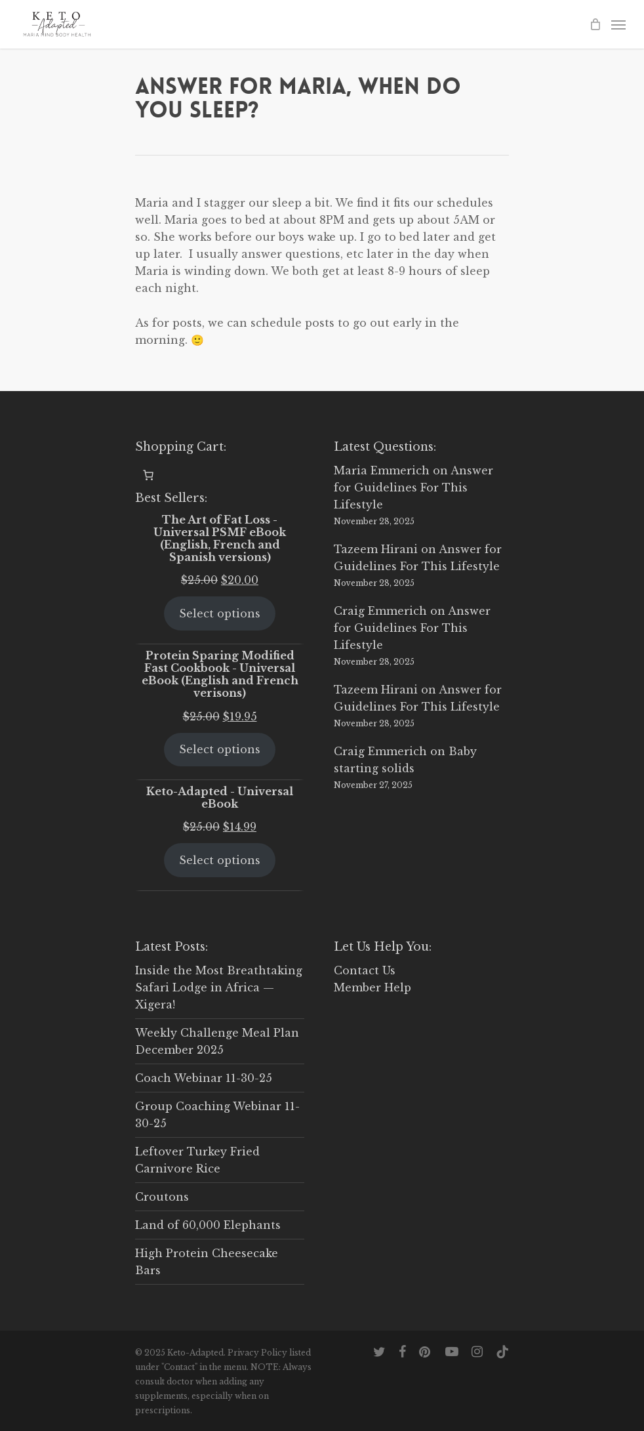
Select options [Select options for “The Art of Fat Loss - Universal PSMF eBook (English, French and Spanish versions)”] (219, 613)
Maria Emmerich (382, 470)
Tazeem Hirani (376, 549)
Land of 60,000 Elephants (208, 1225)
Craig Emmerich (380, 610)
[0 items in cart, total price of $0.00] (148, 475)
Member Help (372, 987)
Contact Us (364, 970)
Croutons (162, 1196)
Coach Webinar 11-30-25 (203, 1078)
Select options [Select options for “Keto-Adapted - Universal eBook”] (219, 860)
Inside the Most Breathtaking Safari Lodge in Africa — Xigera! (218, 987)
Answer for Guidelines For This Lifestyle (413, 487)
